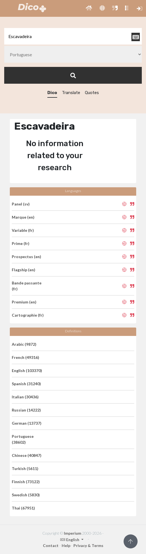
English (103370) (27, 370)
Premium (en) (24, 302)
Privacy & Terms (88, 545)
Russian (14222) (26, 410)
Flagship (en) (23, 269)
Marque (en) (23, 217)
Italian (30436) (25, 396)
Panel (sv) (21, 204)
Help (66, 545)
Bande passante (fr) (26, 285)
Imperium (72, 533)
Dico (52, 92)
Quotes (92, 92)
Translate (71, 92)
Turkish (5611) (25, 468)
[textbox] (73, 36)
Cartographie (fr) (28, 315)
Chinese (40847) (26, 455)
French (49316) (25, 357)
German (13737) (26, 423)
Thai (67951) (23, 508)
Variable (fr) (23, 230)
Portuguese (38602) (23, 439)
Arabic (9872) (24, 344)
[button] (89, 8)
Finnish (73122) (26, 481)
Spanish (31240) (26, 383)
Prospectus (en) (26, 256)
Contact (51, 545)
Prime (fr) (20, 243)
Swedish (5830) (26, 494)
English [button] (70, 539)
